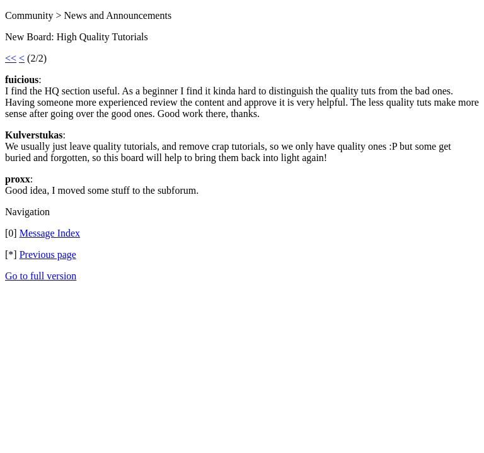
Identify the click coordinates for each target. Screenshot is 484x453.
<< (10, 58)
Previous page (48, 254)
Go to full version (40, 276)
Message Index (50, 233)
